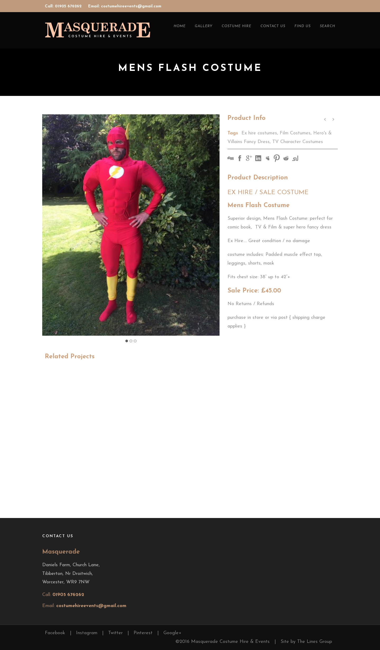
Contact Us (272, 26)
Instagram (86, 633)
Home (180, 26)
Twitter (115, 633)
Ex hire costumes (259, 133)
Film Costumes (295, 133)
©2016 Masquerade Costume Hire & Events (222, 641)
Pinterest (143, 633)
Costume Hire (236, 26)
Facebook (55, 633)
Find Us (302, 26)
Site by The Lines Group (306, 641)
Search (327, 26)
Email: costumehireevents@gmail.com (124, 6)
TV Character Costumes (297, 141)
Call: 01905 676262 (64, 6)
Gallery (203, 26)
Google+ (172, 633)
